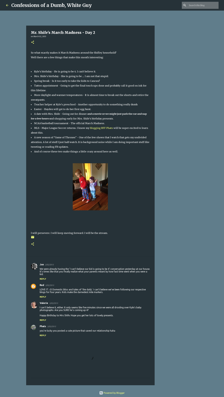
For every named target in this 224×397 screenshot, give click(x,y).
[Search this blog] (203, 5)
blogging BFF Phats (101, 127)
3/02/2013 (49, 265)
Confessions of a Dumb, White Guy (51, 5)
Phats (43, 326)
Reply (43, 279)
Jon (42, 264)
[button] (32, 42)
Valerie (44, 303)
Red (42, 285)
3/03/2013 (53, 303)
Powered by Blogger (112, 393)
